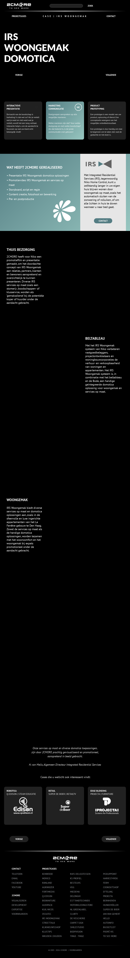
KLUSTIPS (47, 931)
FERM (106, 882)
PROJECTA (108, 896)
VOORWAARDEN (20, 913)
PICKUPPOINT (110, 873)
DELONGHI (75, 896)
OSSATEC (46, 913)
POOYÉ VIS (108, 931)
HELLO (106, 918)
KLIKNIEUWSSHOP (51, 927)
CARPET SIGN (76, 922)
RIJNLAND (47, 882)
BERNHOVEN (109, 900)
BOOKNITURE (49, 900)
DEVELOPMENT (19, 905)
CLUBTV (74, 913)
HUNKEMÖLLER (111, 905)
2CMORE (16, 895)
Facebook (17, 882)
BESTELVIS (75, 882)
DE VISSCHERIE (77, 918)
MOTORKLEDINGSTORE (81, 905)
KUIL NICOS (48, 909)
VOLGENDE (111, 74)
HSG (72, 887)
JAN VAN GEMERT (111, 913)
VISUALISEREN (19, 900)
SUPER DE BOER (111, 909)
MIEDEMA (75, 891)
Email (15, 878)
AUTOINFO (108, 922)
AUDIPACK (47, 905)
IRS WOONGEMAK (51, 918)
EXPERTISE (17, 909)
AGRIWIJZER (48, 887)
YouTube (16, 887)
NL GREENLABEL (78, 909)
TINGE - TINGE (77, 936)
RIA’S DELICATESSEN (80, 873)
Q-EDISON (47, 896)
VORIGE (19, 74)
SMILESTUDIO (77, 927)
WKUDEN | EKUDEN (52, 936)
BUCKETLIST (109, 927)
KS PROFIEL (76, 878)
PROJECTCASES (19, 16)
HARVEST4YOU (110, 878)
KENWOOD (47, 873)
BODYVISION (76, 931)
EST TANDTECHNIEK (80, 900)
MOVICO (46, 878)
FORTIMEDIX (48, 891)
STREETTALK (48, 922)
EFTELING (108, 891)
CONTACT (111, 16)
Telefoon (17, 873)
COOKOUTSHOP (111, 887)
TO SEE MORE (110, 936)
